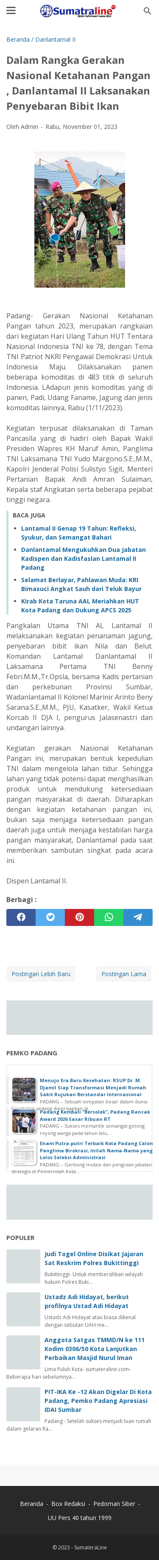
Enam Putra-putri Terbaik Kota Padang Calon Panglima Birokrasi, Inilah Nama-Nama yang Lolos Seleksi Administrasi (96, 1150)
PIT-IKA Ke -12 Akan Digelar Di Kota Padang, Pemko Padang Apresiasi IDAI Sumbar (98, 1401)
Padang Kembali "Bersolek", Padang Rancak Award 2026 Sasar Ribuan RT (95, 1115)
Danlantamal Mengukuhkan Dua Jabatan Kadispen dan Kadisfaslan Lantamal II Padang (83, 558)
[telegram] (138, 917)
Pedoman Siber (114, 1504)
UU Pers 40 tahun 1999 (80, 1518)
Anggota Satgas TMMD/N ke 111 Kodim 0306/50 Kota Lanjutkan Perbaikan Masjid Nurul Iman (95, 1349)
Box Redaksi (69, 1504)
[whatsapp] (108, 917)
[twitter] (50, 917)
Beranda (31, 1504)
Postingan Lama (123, 974)
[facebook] (21, 917)
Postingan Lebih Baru (40, 974)
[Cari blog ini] (147, 11)
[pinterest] (79, 917)
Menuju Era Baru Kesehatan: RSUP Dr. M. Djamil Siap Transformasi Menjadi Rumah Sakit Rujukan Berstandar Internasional (93, 1087)
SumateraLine (90, 1547)
